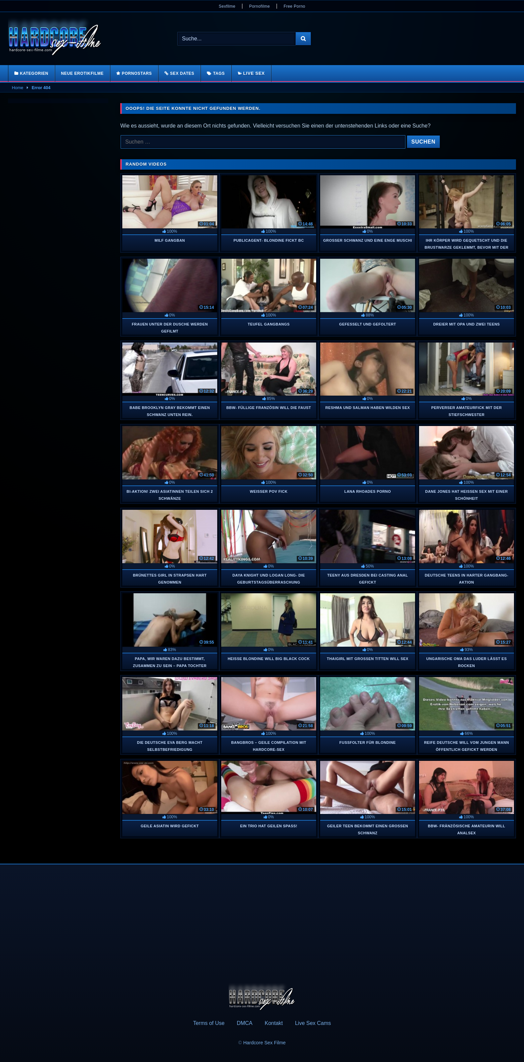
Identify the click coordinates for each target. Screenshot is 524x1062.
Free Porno (294, 6)
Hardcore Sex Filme (264, 1042)
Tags (219, 73)
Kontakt (274, 1023)
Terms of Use (209, 1023)
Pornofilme (259, 6)
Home (17, 87)
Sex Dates (182, 73)
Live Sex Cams (313, 1023)
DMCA (244, 1023)
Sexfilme (227, 6)
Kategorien (34, 73)
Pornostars (137, 73)
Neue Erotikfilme (82, 73)
